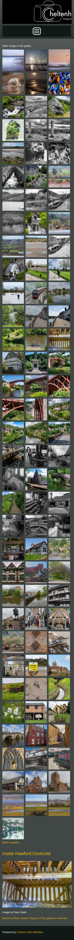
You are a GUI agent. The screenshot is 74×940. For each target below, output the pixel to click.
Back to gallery (10, 842)
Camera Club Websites (30, 932)
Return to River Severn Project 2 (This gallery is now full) (34, 918)
